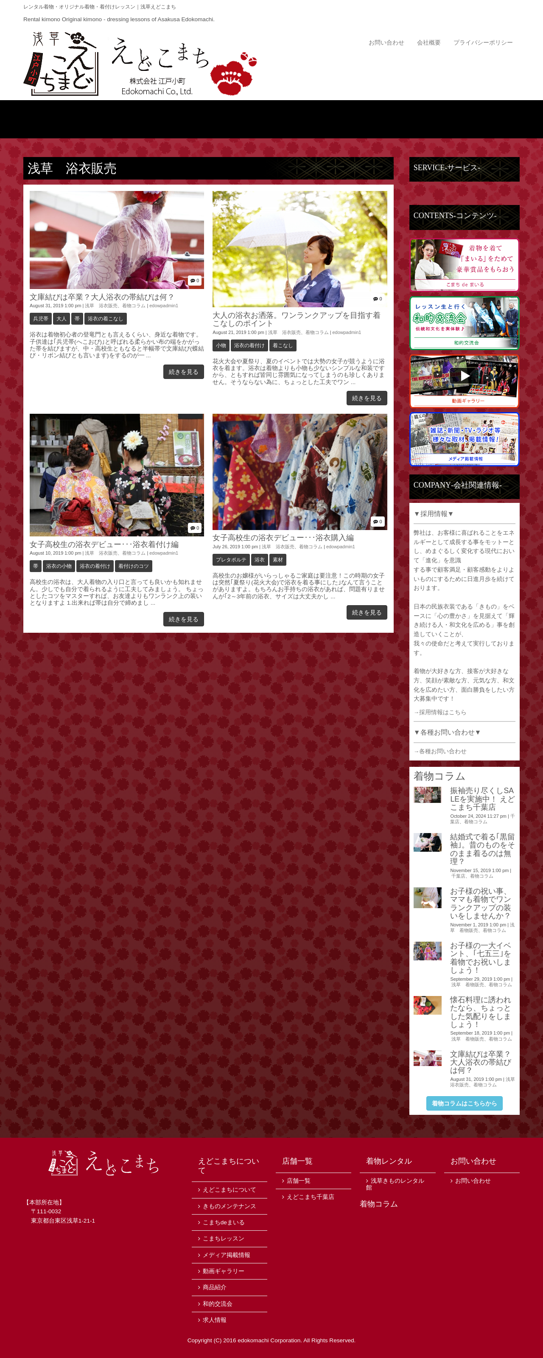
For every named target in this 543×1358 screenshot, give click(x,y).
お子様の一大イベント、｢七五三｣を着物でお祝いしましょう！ (480, 957)
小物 (221, 345)
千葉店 (458, 875)
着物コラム (134, 305)
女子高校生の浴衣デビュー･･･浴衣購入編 (283, 537)
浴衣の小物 (59, 566)
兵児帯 (40, 319)
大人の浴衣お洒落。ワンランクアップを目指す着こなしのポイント (297, 319)
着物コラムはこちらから (464, 1103)
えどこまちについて (147, 119)
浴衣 (260, 560)
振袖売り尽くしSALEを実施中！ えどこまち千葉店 (482, 798)
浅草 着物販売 (467, 984)
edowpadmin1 (163, 305)
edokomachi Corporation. (270, 1340)
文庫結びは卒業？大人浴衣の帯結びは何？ (102, 297)
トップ (64, 119)
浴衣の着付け (249, 345)
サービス (395, 119)
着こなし (283, 345)
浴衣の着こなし (105, 319)
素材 (278, 560)
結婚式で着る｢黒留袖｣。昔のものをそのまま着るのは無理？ (482, 849)
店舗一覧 (478, 119)
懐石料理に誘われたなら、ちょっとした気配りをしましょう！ (480, 1012)
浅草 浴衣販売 (101, 305)
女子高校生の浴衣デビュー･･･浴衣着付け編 (104, 544)
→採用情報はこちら (440, 712)
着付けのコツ (133, 566)
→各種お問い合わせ (440, 751)
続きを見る (184, 371)
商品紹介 (230, 119)
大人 (61, 319)
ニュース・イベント (313, 119)
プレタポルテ (231, 560)
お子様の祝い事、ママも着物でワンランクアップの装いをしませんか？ (480, 903)
